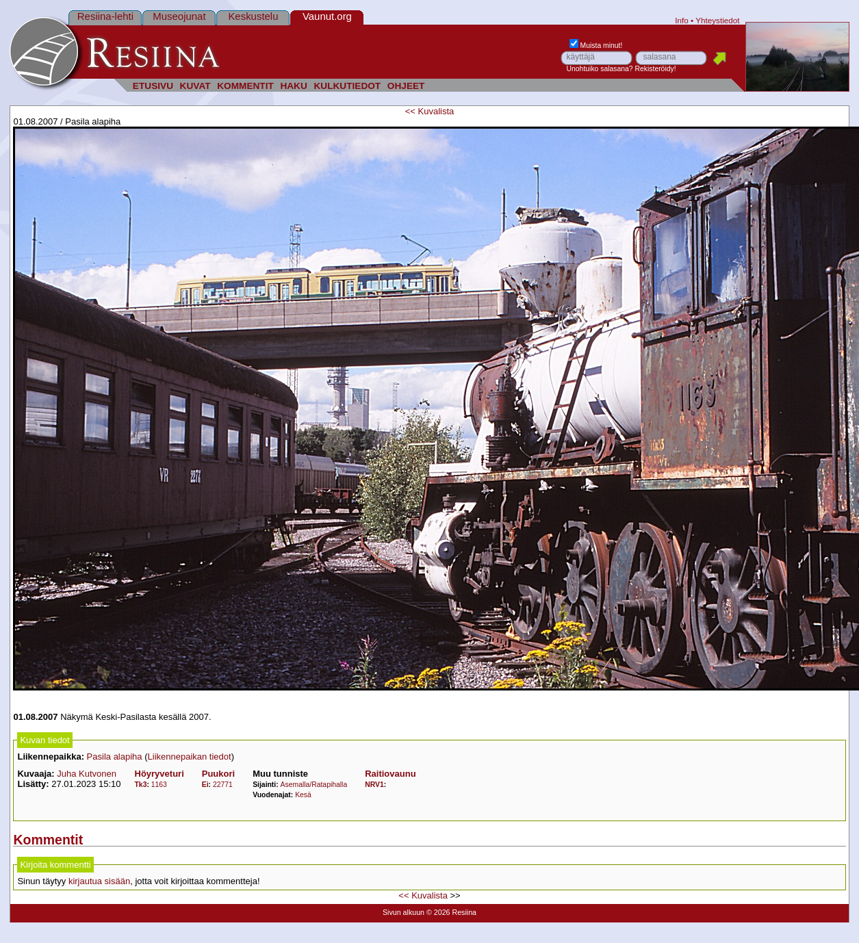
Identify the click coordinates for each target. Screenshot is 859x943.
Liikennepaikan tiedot (189, 756)
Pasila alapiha (114, 756)
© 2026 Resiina (451, 912)
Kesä (303, 795)
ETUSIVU (153, 86)
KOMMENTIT (245, 86)
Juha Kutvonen (86, 773)
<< (410, 111)
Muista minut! (596, 45)
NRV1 (374, 784)
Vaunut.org (327, 16)
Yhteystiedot (717, 20)
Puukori (218, 773)
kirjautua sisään (99, 881)
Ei (205, 784)
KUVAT (195, 86)
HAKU (293, 86)
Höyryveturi (159, 773)
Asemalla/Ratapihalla (314, 784)
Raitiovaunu (390, 773)
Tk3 (141, 784)
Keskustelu (253, 16)
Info (682, 20)
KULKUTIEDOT (347, 86)
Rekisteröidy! (655, 69)
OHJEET (406, 86)
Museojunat (179, 16)
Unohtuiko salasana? (600, 69)
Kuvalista (436, 111)
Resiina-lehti (105, 16)
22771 (223, 784)
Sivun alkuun (403, 912)
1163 (159, 784)
